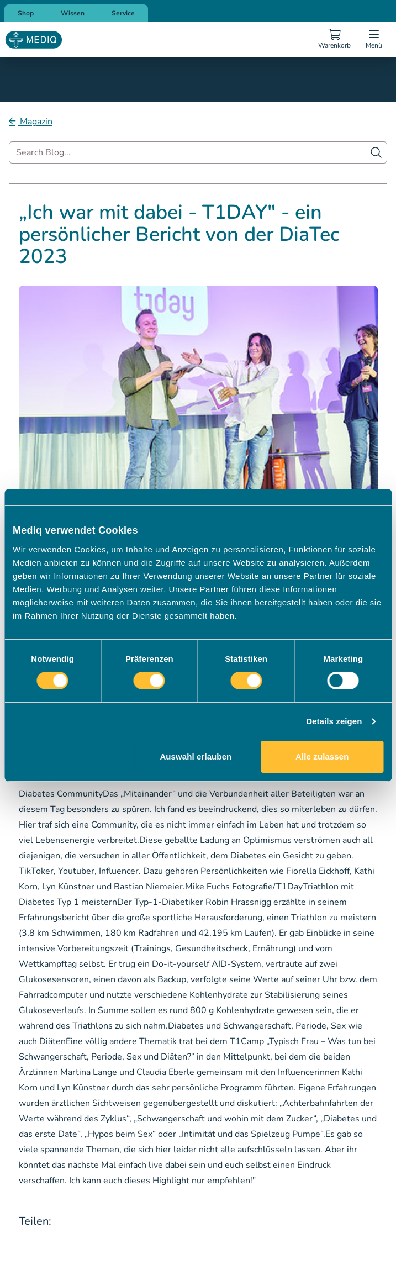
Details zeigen (334, 721)
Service (123, 13)
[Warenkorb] (334, 39)
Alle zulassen (322, 756)
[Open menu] (374, 39)
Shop (26, 13)
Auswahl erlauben (195, 756)
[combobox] (198, 152)
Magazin (35, 121)
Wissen (73, 13)
